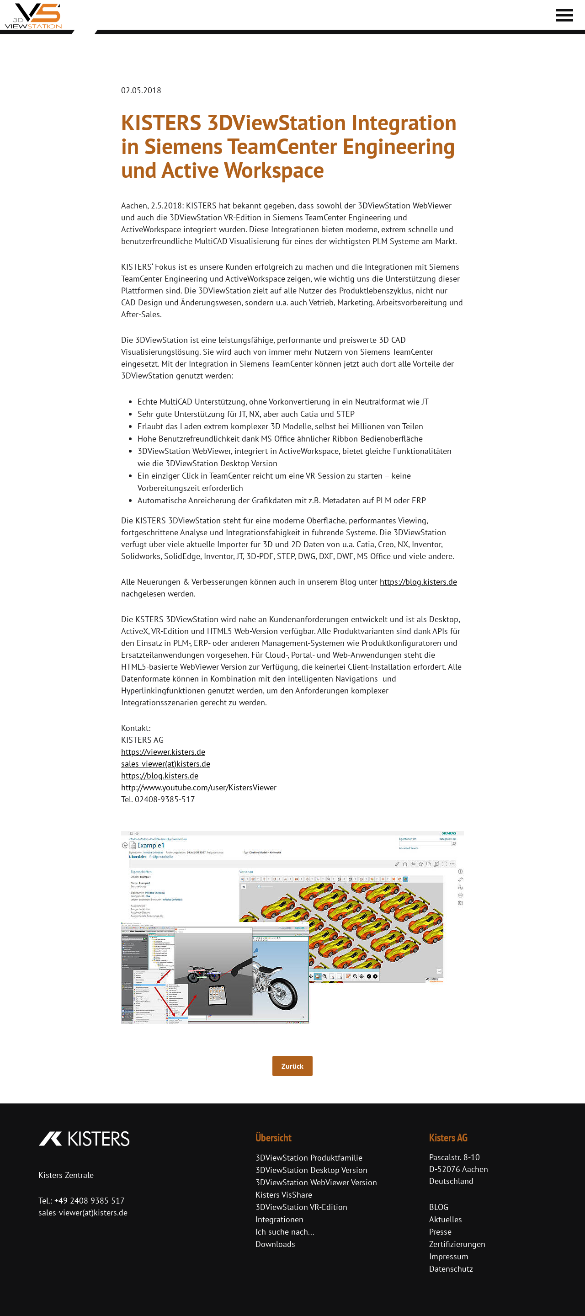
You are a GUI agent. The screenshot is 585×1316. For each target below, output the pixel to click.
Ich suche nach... (284, 1231)
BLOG (438, 1207)
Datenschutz (451, 1268)
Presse (440, 1231)
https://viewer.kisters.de (163, 751)
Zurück (292, 1066)
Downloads (275, 1244)
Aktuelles (445, 1219)
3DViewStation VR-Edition (301, 1207)
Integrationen (279, 1219)
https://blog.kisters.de (418, 581)
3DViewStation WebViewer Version (316, 1182)
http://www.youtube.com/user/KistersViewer (199, 787)
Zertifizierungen (457, 1244)
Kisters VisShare (283, 1194)
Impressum (448, 1256)
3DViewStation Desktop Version (311, 1170)
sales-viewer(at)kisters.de (165, 763)
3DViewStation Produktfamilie (308, 1157)
